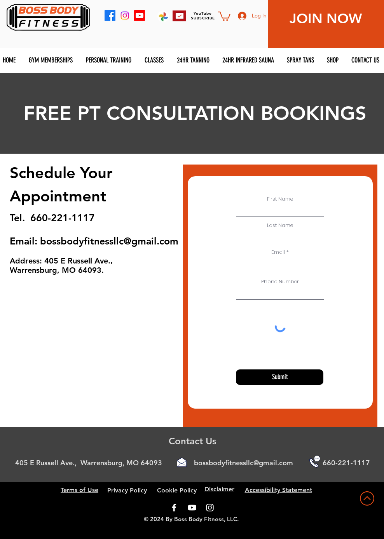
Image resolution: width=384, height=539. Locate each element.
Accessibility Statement (278, 490)
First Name (280, 198)
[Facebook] (174, 508)
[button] (224, 15)
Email (278, 252)
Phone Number (280, 281)
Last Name (280, 225)
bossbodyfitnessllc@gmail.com (109, 241)
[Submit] (279, 377)
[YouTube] (192, 508)
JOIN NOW (326, 18)
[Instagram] (210, 508)
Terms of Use (79, 490)
